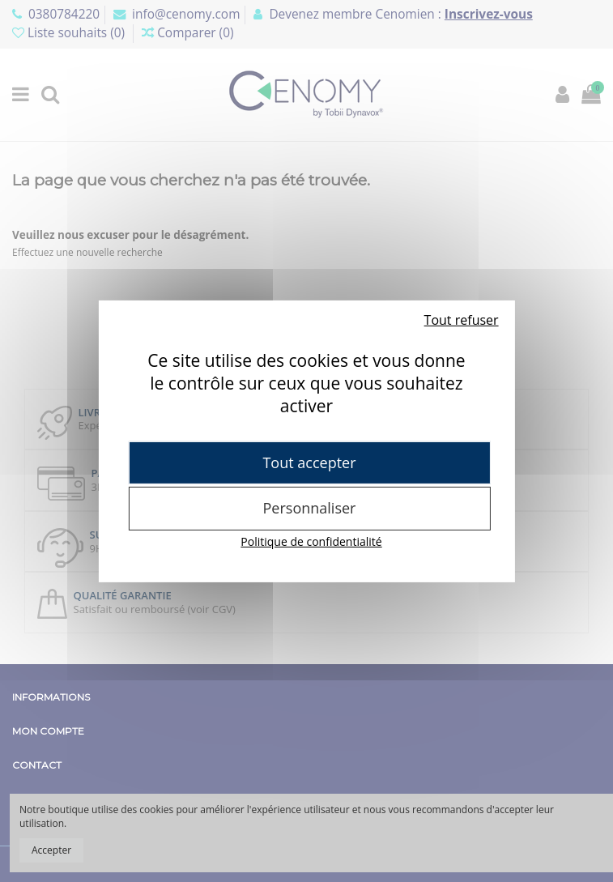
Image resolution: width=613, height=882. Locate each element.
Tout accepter (308, 461)
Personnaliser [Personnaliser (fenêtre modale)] (309, 508)
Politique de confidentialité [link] (311, 541)
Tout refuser (461, 319)
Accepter (51, 850)
